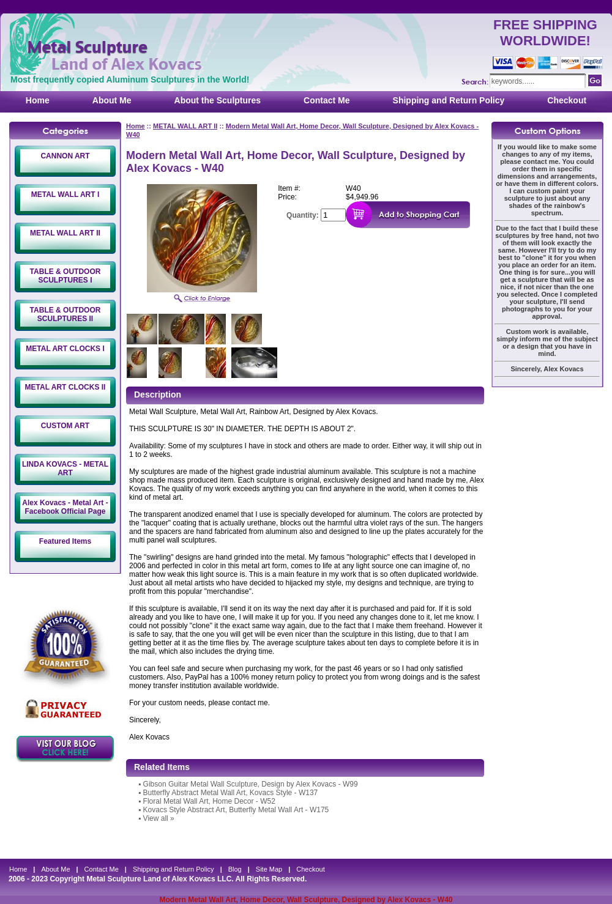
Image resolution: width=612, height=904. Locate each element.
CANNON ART (64, 156)
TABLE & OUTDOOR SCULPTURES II (65, 314)
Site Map (269, 869)
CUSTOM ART (65, 425)
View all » (158, 818)
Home (38, 100)
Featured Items (65, 541)
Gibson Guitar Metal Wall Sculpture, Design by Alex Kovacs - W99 (250, 784)
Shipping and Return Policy (449, 100)
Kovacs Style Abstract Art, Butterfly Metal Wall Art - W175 (236, 810)
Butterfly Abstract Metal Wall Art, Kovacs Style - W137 (230, 792)
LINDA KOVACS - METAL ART (65, 468)
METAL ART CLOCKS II (65, 387)
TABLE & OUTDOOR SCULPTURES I (65, 275)
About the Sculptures (217, 100)
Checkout (566, 100)
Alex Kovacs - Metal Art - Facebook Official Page (65, 507)
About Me (112, 100)
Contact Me (326, 100)
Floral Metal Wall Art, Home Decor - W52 (209, 801)
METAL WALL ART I (65, 194)
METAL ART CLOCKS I (65, 348)
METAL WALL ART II (65, 233)
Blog (235, 869)
